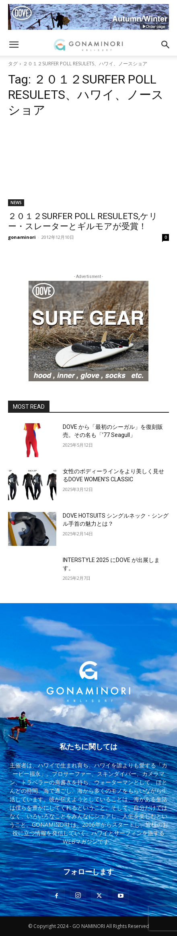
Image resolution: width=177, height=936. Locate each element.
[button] (14, 45)
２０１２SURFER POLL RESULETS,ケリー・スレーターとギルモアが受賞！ (83, 221)
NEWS (16, 202)
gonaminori (22, 237)
